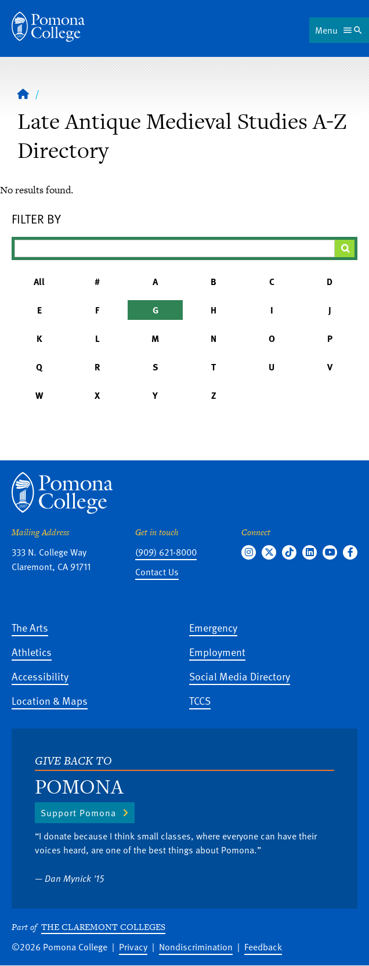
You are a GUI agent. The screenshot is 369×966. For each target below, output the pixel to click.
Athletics (32, 651)
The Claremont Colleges (103, 927)
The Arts (30, 627)
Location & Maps (50, 700)
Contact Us (157, 572)
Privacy (133, 947)
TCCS (200, 700)
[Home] (48, 27)
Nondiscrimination (196, 947)
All (39, 282)
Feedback (263, 947)
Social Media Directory (239, 676)
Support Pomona (78, 813)
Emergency (213, 627)
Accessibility (40, 676)
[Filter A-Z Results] (175, 248)
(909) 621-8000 (166, 552)
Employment (217, 651)
